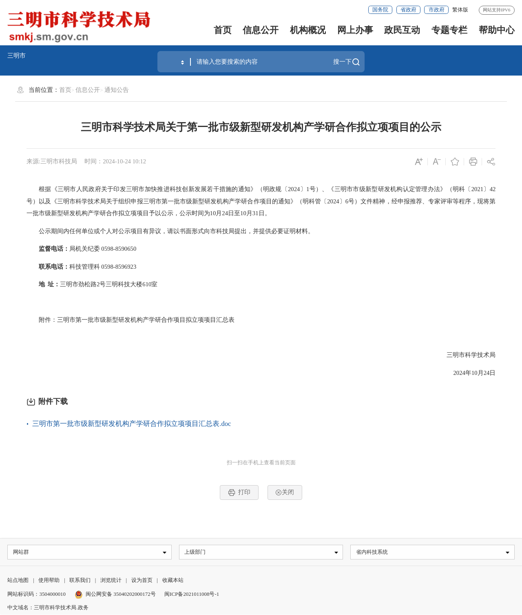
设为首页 (142, 581)
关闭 (284, 492)
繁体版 (460, 10)
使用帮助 (49, 581)
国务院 (380, 10)
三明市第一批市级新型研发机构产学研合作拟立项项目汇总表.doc (131, 424)
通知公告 (116, 90)
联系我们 (80, 581)
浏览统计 (111, 581)
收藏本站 (173, 581)
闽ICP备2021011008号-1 (191, 595)
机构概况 (308, 30)
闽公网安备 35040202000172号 (115, 595)
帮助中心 (497, 30)
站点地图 (18, 581)
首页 (223, 30)
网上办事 (355, 30)
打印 (239, 492)
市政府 (437, 10)
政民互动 (402, 30)
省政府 (408, 10)
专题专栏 (449, 30)
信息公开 (261, 30)
